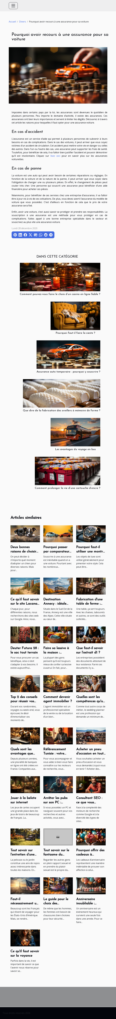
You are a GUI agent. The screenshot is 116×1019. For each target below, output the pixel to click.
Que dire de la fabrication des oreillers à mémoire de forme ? (61, 410)
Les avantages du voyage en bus (75, 449)
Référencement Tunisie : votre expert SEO (54, 754)
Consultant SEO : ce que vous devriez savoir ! (89, 802)
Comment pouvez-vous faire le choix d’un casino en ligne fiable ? (60, 294)
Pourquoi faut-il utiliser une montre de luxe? (90, 552)
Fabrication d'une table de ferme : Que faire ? (89, 604)
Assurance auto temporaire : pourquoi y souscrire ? (68, 371)
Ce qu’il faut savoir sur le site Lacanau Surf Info (24, 604)
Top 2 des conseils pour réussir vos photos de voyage (23, 701)
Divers (22, 21)
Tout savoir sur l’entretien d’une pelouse (22, 855)
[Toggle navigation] (13, 5)
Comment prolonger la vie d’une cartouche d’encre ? (67, 488)
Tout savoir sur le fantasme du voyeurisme (56, 855)
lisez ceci (55, 155)
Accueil (12, 21)
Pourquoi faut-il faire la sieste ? (75, 333)
